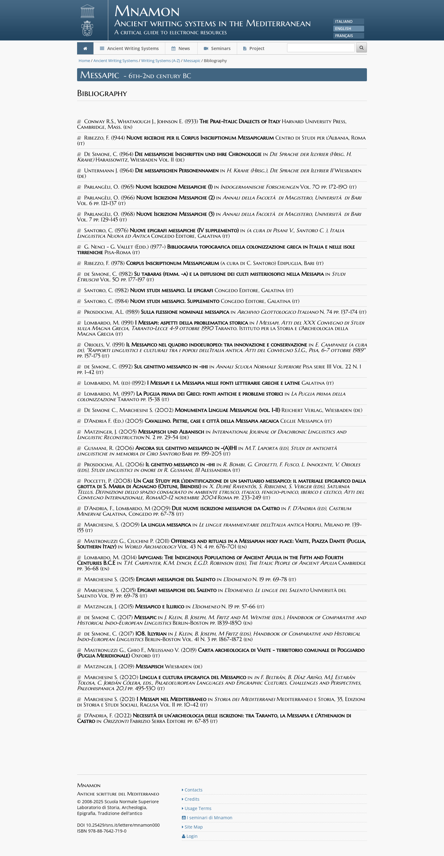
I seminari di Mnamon (207, 817)
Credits (190, 799)
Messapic (191, 60)
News (181, 48)
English (343, 28)
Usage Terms (197, 808)
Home (84, 60)
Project (254, 48)
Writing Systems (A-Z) (160, 60)
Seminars (217, 48)
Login (190, 836)
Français (344, 35)
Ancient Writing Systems (129, 48)
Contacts (192, 790)
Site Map (192, 827)
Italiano (343, 21)
